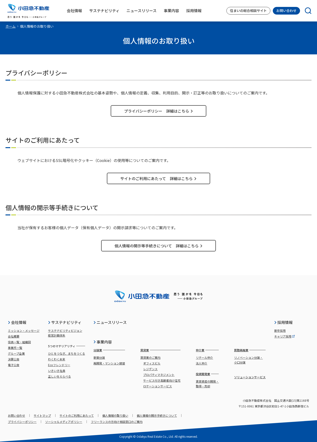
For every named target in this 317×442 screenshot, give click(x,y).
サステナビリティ (65, 322)
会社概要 (13, 336)
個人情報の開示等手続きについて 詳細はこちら (159, 246)
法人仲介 (201, 363)
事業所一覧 (15, 348)
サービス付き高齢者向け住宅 (161, 380)
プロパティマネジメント (159, 375)
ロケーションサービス (157, 386)
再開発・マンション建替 (109, 363)
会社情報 (17, 322)
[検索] (306, 10)
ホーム (10, 26)
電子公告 (13, 365)
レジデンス (150, 369)
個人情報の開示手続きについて (157, 415)
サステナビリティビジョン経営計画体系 (65, 332)
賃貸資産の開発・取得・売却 (207, 383)
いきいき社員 (56, 371)
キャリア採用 (284, 336)
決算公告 (13, 359)
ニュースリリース (110, 322)
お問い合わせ (286, 10)
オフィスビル (151, 363)
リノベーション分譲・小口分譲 (248, 359)
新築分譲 (99, 357)
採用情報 (283, 322)
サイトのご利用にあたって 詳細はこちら (158, 178)
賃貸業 (144, 350)
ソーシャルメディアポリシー (63, 422)
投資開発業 (203, 374)
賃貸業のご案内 (150, 357)
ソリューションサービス (250, 377)
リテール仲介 (204, 357)
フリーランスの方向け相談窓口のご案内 (116, 422)
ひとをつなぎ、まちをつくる (66, 353)
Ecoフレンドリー (59, 365)
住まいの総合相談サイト (248, 10)
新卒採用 (280, 330)
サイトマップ (42, 415)
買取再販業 (241, 350)
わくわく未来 (56, 359)
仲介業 (200, 350)
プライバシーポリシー (22, 422)
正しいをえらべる (59, 376)
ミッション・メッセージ (23, 330)
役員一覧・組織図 (19, 342)
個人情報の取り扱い (115, 415)
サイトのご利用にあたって (77, 415)
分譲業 (97, 350)
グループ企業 (16, 353)
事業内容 (102, 342)
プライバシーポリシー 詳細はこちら (158, 111)
